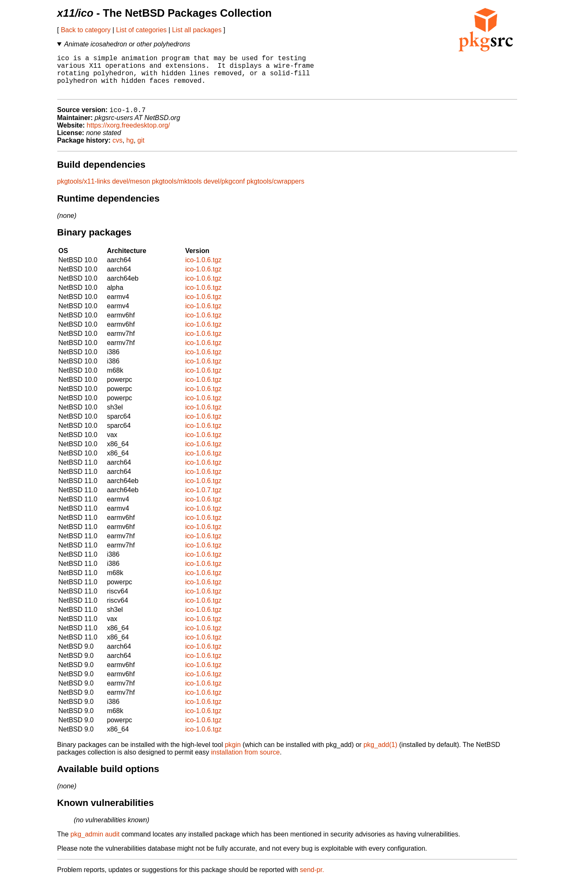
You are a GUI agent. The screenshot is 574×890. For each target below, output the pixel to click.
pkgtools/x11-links (83, 190)
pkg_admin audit (95, 843)
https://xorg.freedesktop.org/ (128, 134)
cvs (117, 149)
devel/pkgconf (224, 190)
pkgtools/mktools (177, 190)
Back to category (85, 29)
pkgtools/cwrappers (275, 190)
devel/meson (131, 190)
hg (130, 149)
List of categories (141, 29)
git (141, 149)
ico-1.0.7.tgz (203, 499)
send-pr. (312, 879)
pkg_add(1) (380, 754)
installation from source (245, 761)
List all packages (197, 29)
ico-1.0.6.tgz (203, 269)
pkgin (233, 754)
